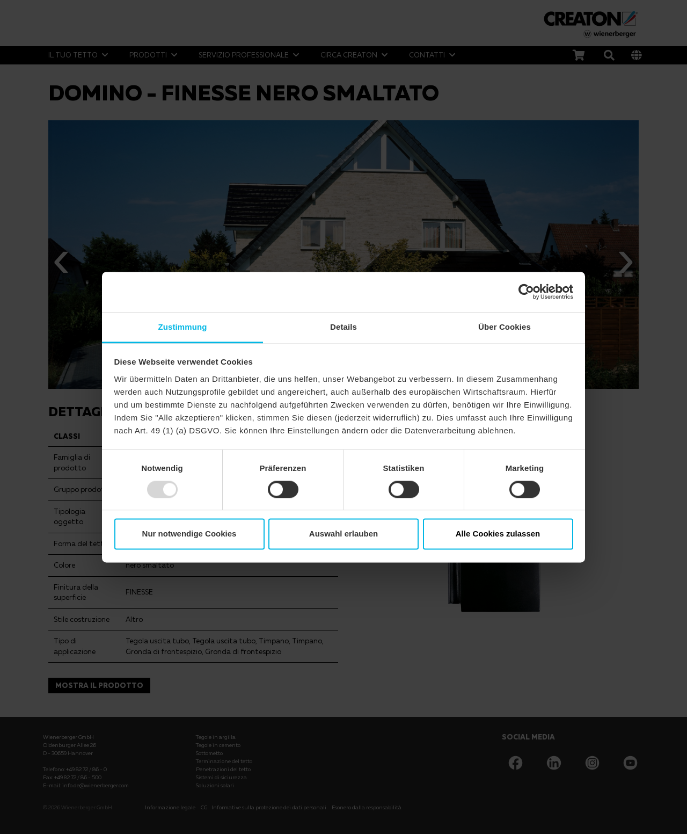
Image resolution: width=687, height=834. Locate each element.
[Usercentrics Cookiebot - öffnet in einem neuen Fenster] (526, 292)
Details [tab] (343, 326)
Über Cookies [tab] (504, 326)
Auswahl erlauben (343, 534)
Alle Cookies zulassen (498, 534)
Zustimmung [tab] (182, 326)
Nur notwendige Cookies (189, 534)
